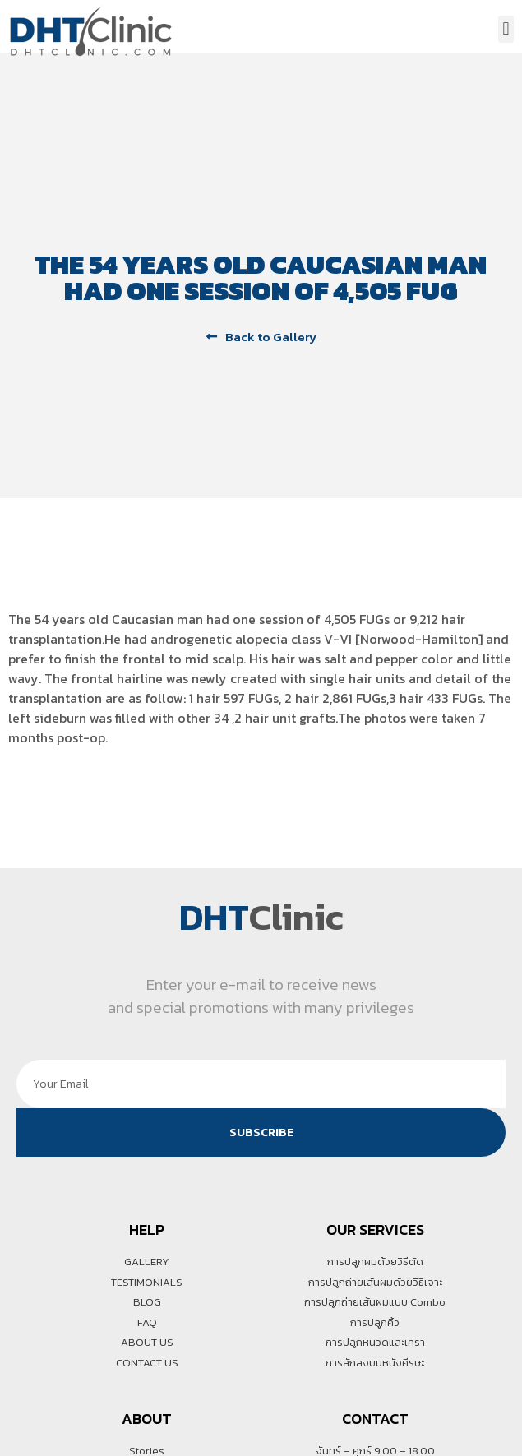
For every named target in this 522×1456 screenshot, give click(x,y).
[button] (506, 29)
